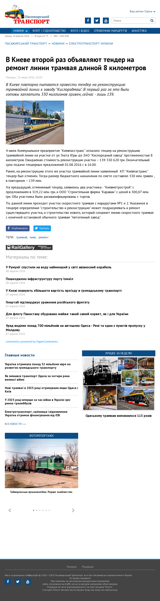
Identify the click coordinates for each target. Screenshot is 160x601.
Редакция (88, 566)
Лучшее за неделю (118, 353)
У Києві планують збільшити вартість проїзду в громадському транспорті (64, 290)
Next (73, 510)
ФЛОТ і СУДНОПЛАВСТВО (49, 31)
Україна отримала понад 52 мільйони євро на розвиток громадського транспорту (38, 365)
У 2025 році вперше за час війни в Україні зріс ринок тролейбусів (37, 401)
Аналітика (139, 31)
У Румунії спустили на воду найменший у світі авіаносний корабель (58, 267)
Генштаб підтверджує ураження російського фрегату (48, 302)
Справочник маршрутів (110, 31)
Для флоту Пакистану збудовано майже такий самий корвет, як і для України (67, 314)
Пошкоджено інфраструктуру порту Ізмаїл (39, 279)
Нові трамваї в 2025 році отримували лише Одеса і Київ (41, 389)
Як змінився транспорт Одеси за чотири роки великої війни (37, 377)
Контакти (80, 36)
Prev (10, 510)
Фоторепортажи (41, 435)
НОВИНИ (20, 31)
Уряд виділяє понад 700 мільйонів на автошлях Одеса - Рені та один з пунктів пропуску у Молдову (75, 327)
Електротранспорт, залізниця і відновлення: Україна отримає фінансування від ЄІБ (36, 413)
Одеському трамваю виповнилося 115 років (119, 416)
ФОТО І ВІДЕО (79, 31)
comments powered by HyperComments (32, 341)
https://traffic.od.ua (31, 14)
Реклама (72, 566)
